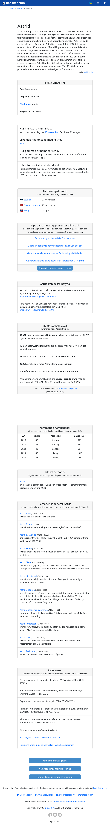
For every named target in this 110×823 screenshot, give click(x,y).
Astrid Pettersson (28, 623)
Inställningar (85, 794)
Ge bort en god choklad (55, 238)
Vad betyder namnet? (30, 737)
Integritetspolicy (65, 794)
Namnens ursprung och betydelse (36, 744)
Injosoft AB (50, 807)
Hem (12, 8)
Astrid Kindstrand (28, 576)
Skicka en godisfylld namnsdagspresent (55, 245)
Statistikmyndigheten (68, 388)
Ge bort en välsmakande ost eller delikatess (55, 260)
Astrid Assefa (26, 524)
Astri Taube (25, 513)
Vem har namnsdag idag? (55, 760)
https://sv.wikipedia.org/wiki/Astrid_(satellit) (38, 296)
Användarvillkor (44, 794)
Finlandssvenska (32, 205)
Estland (27, 199)
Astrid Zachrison (28, 651)
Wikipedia (88, 72)
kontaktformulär (100, 788)
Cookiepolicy (24, 794)
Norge (27, 210)
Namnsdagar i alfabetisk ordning (55, 768)
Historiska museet (51, 737)
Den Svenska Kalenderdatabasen (69, 801)
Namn (20, 8)
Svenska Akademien (64, 744)
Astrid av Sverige (28, 534)
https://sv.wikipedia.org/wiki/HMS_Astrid (37, 310)
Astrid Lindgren (27, 589)
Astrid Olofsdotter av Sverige (34, 609)
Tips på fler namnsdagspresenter (55, 268)
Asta (22, 143)
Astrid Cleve (25, 562)
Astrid (22, 481)
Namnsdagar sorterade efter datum (55, 777)
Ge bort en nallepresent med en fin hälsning (55, 253)
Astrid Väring (26, 637)
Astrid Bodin (26, 548)
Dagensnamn (15, 3)
